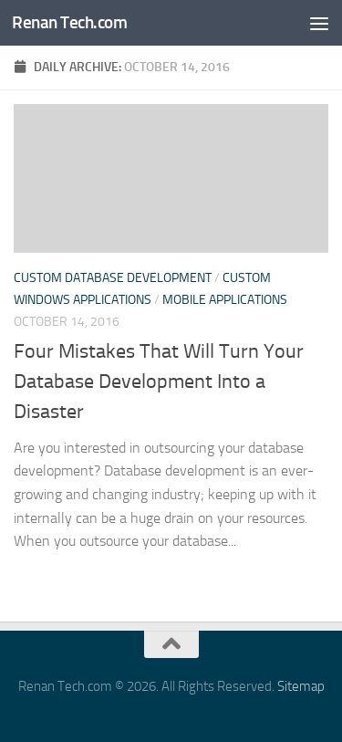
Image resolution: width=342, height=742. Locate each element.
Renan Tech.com (69, 22)
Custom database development (113, 278)
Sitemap (301, 686)
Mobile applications (224, 300)
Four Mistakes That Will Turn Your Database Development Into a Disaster (159, 381)
